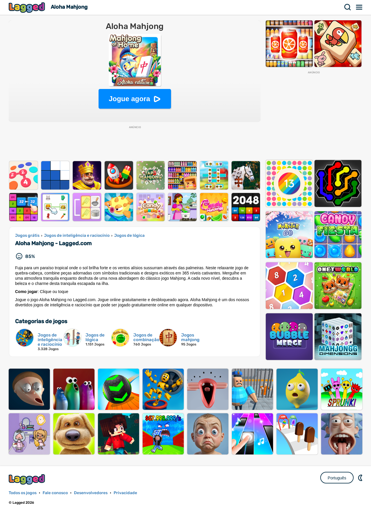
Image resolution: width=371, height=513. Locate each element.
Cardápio (359, 7)
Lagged (27, 7)
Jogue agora (129, 99)
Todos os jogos (23, 492)
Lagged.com (27, 479)
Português (337, 478)
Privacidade (125, 492)
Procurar (348, 7)
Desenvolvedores (91, 492)
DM (361, 477)
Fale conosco (55, 492)
